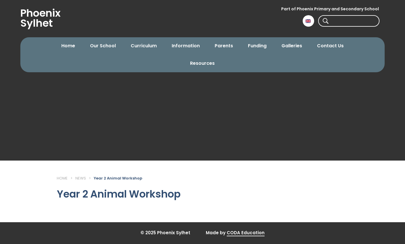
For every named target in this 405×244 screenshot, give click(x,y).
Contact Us (330, 45)
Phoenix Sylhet (40, 18)
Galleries (291, 45)
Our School (103, 45)
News (80, 178)
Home (68, 45)
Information (186, 45)
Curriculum (144, 45)
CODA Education (246, 233)
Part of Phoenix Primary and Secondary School (330, 9)
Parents (224, 45)
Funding (257, 45)
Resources (202, 63)
